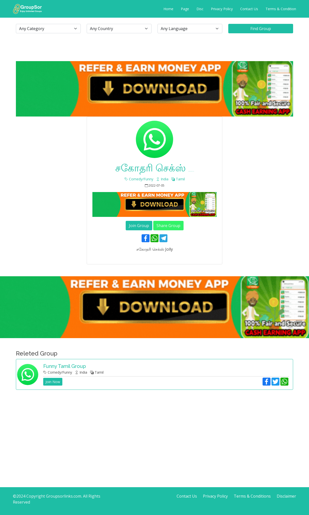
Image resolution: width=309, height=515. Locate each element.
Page (185, 8)
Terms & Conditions (252, 496)
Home (168, 8)
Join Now (52, 381)
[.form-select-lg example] (48, 28)
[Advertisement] (154, 428)
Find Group (260, 28)
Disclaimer (286, 496)
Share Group (168, 225)
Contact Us (249, 8)
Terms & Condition (281, 8)
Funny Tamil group (64, 366)
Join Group (139, 225)
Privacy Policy (222, 8)
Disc (199, 8)
